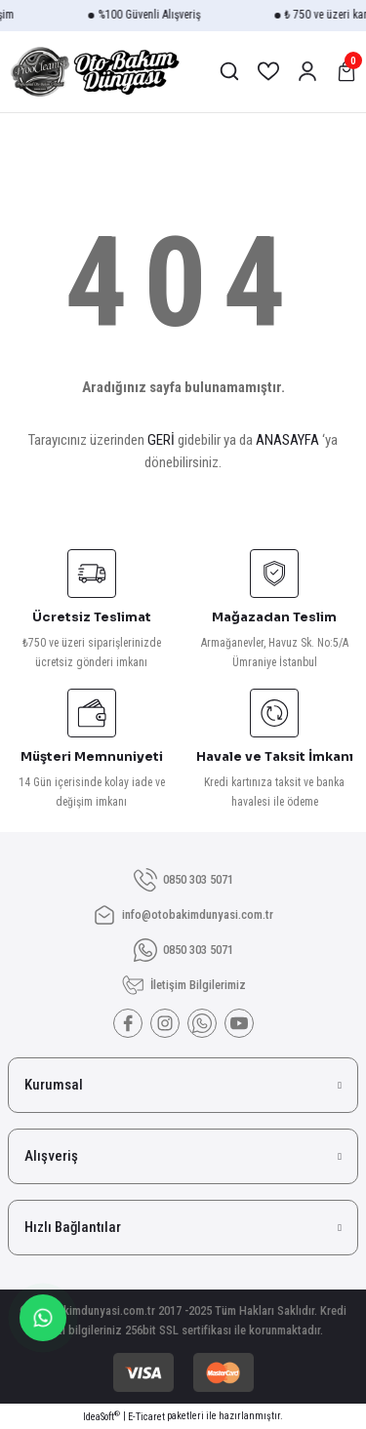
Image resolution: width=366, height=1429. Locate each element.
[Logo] (94, 72)
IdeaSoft (101, 1415)
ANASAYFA (287, 440)
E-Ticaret (146, 1416)
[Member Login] (307, 71)
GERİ (161, 440)
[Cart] (346, 71)
